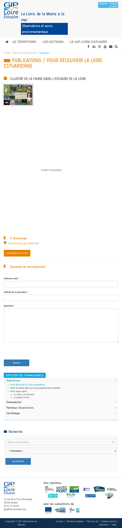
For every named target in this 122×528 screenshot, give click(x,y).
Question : (9, 306)
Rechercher (18, 461)
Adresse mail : (11, 278)
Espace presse (109, 521)
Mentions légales (75, 521)
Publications (13, 380)
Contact (59, 521)
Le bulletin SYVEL (22, 397)
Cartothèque (13, 413)
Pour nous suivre (18, 391)
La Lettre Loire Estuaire (24, 394)
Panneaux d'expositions (20, 407)
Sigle (114, 524)
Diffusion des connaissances (25, 53)
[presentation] (28, 352)
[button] (25, 41)
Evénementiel (13, 402)
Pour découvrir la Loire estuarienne (27, 384)
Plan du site (92, 521)
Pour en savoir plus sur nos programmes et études (35, 388)
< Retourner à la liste (17, 253)
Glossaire (103, 524)
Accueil (7, 53)
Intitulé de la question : (16, 292)
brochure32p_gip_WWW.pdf (24, 243)
